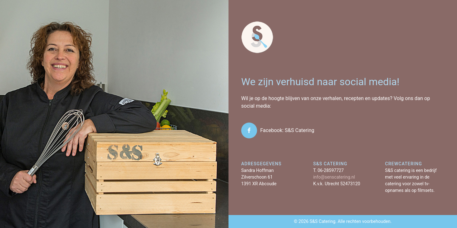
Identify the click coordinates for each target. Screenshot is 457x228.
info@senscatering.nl (334, 177)
